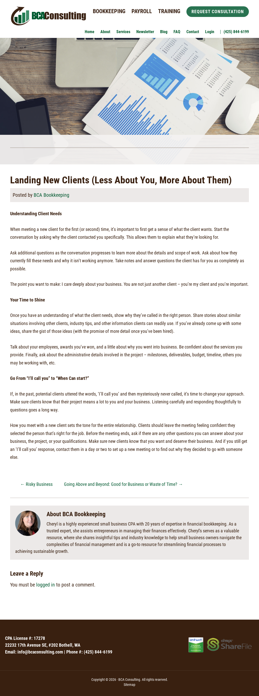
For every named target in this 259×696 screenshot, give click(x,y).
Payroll (142, 11)
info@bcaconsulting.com (40, 652)
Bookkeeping (109, 11)
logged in (45, 585)
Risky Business (36, 484)
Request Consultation (217, 11)
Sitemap (129, 685)
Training (169, 11)
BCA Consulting (48, 17)
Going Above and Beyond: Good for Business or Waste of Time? (123, 484)
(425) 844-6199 (98, 652)
